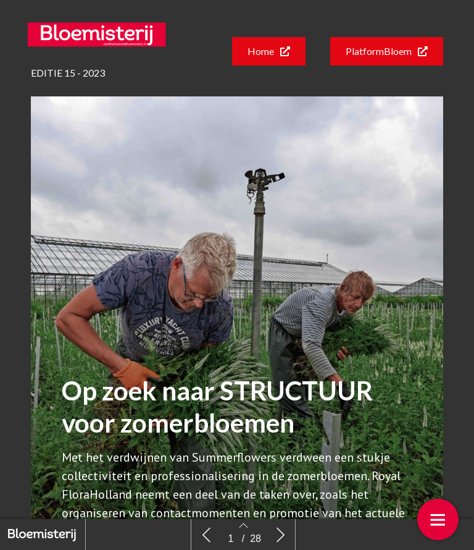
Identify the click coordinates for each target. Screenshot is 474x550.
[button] (269, 51)
